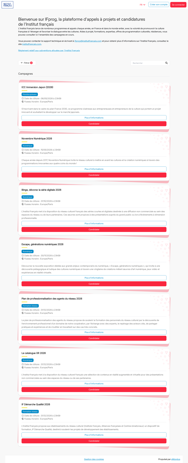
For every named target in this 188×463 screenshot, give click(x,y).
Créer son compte (159, 4)
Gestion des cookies (94, 459)
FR (143, 5)
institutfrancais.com (31, 44)
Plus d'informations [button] (94, 117)
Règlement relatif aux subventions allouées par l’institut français (49, 50)
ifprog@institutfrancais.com (88, 41)
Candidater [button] (94, 123)
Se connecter (178, 4)
